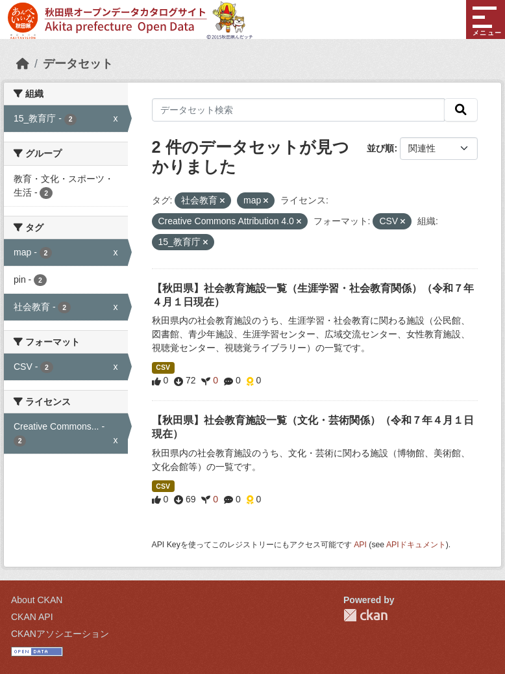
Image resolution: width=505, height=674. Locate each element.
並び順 (380, 148)
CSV (163, 367)
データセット (78, 63)
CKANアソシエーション (60, 634)
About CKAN (36, 600)
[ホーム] (22, 63)
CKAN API (32, 617)
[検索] (461, 110)
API (360, 544)
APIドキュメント (416, 544)
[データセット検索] (298, 110)
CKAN (365, 615)
